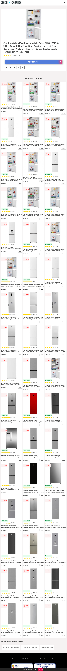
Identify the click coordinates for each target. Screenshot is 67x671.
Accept (40, 669)
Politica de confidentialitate (34, 659)
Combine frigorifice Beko (30, 647)
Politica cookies (49, 659)
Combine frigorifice (47, 647)
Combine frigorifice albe (11, 647)
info (20, 111)
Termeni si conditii (18, 659)
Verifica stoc (45, 62)
